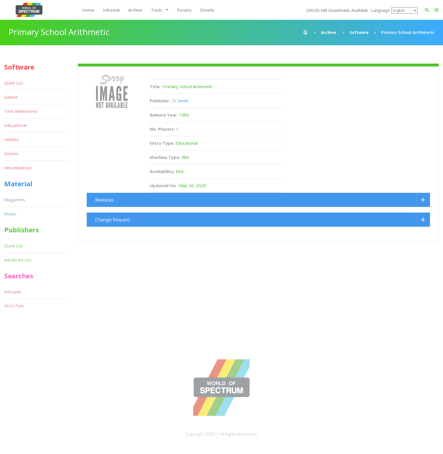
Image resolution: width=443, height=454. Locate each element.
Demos (11, 153)
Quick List (13, 83)
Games (11, 97)
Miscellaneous (17, 167)
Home (88, 10)
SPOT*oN (13, 306)
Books (10, 214)
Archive (135, 10)
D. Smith (180, 100)
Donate (207, 10)
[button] (437, 10)
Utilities (11, 139)
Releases (104, 200)
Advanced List (17, 260)
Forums (184, 10)
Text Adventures (20, 111)
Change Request (112, 220)
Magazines (14, 199)
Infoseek (111, 10)
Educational (15, 125)
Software (359, 32)
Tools (156, 10)
